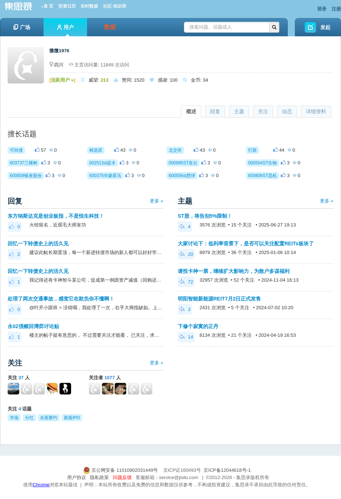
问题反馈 (122, 477)
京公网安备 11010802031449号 (121, 470)
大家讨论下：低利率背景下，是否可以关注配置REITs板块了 (246, 243)
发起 (325, 27)
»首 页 (47, 6)
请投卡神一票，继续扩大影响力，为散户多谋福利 (233, 271)
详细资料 (316, 111)
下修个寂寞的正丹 (198, 326)
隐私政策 (99, 477)
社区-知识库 (114, 6)
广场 (21, 27)
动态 (287, 111)
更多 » (156, 201)
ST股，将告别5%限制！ (205, 216)
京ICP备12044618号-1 (227, 470)
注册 (336, 9)
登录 (321, 9)
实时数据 (89, 6)
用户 (65, 30)
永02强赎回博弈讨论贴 (33, 326)
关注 (263, 111)
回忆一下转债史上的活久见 (38, 243)
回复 (215, 111)
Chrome (41, 484)
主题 (239, 111)
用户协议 (76, 477)
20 (186, 254)
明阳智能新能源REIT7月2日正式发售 (219, 299)
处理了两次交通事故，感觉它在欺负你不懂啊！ (61, 299)
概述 (191, 111)
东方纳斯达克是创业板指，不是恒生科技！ (56, 216)
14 (186, 337)
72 (186, 282)
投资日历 (67, 6)
